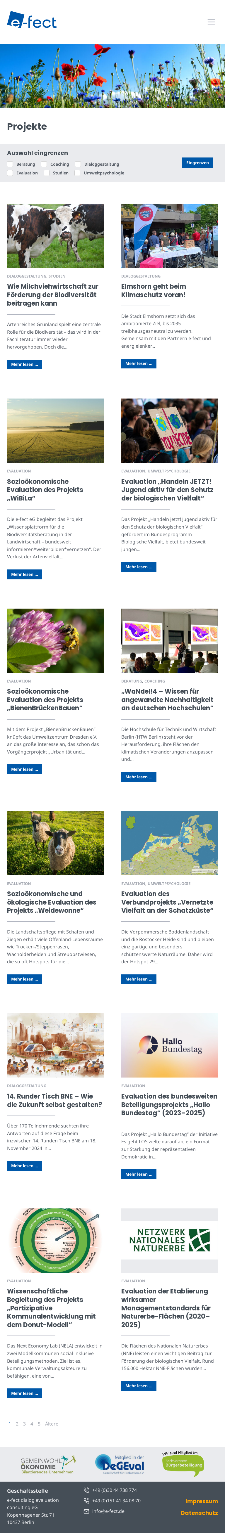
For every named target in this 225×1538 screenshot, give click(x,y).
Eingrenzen (197, 162)
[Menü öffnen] (211, 22)
